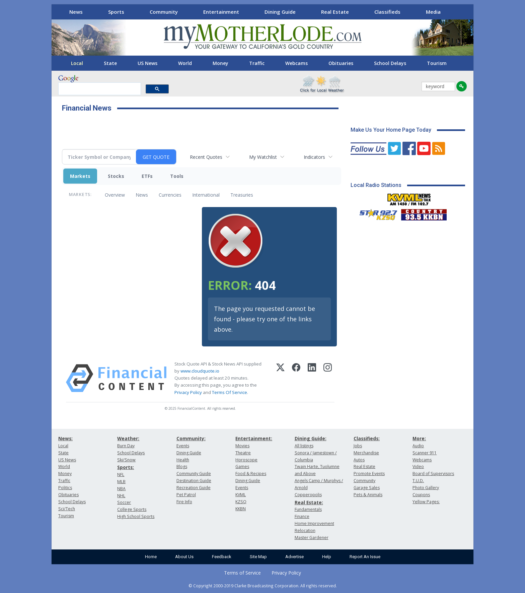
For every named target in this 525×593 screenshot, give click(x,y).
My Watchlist (263, 157)
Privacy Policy (188, 392)
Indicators (314, 157)
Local (77, 63)
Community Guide (193, 473)
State (110, 63)
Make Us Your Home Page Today (391, 130)
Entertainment (221, 11)
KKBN (240, 509)
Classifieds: (367, 438)
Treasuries (241, 195)
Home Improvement (314, 523)
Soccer (124, 502)
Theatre (243, 453)
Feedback (221, 556)
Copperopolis (308, 495)
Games (242, 466)
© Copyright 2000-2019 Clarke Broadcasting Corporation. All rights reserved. (263, 585)
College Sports (131, 509)
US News (147, 63)
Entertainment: (253, 438)
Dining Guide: (310, 438)
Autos (359, 460)
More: (419, 438)
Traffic (257, 63)
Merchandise (366, 453)
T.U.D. (418, 480)
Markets (80, 176)
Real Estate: (309, 502)
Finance (302, 516)
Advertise (294, 556)
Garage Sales (367, 487)
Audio (418, 446)
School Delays (390, 63)
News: (65, 438)
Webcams (296, 63)
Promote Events (369, 473)
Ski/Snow (126, 460)
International (206, 195)
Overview (115, 195)
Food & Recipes (250, 473)
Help (326, 556)
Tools (176, 176)
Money (220, 63)
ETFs (147, 176)
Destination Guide (193, 480)
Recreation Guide (193, 487)
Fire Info (184, 502)
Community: (191, 438)
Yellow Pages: (426, 502)
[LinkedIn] (312, 378)
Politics (65, 487)
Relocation (305, 530)
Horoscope (246, 460)
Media (433, 11)
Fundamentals (308, 509)
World (185, 63)
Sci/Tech (66, 509)
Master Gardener (311, 537)
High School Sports (135, 516)
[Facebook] (296, 378)
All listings (304, 446)
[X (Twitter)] (280, 378)
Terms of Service (242, 573)
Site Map (258, 556)
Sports (116, 11)
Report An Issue (365, 556)
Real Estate (335, 11)
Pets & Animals (368, 495)
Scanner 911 (424, 453)
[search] (99, 89)
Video (418, 466)
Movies (242, 446)
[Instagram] (327, 378)
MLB (121, 481)
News (76, 11)
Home (151, 556)
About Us (184, 556)
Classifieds (387, 11)
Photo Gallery (425, 487)
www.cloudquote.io (199, 371)
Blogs (181, 466)
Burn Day (126, 446)
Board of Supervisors (433, 473)
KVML (240, 495)
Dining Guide (280, 11)
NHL (121, 496)
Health (182, 460)
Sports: (125, 467)
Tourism (437, 63)
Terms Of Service (229, 392)
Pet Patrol (186, 495)
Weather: (128, 438)
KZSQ (240, 502)
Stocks (116, 176)
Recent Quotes (206, 157)
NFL (120, 474)
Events (182, 446)
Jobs (358, 446)
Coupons (421, 495)
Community (164, 11)
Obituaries (340, 63)
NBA (121, 488)
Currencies (170, 195)
